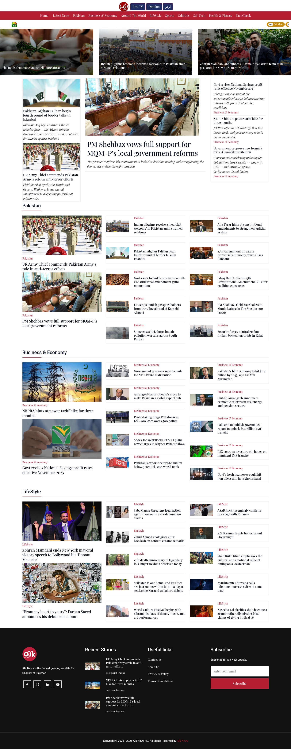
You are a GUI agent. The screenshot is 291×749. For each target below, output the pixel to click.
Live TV (138, 7)
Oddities (184, 16)
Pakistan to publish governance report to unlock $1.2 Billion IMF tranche (239, 428)
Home (44, 16)
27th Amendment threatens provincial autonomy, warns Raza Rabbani (240, 255)
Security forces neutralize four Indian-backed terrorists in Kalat (240, 333)
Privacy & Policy (158, 674)
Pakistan (79, 16)
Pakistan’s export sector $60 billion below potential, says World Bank (158, 465)
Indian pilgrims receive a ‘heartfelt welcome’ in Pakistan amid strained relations (143, 66)
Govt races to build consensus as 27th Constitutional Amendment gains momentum (159, 282)
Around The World (133, 16)
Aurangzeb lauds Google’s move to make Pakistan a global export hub (157, 396)
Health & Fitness (220, 16)
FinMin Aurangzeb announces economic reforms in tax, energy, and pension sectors (239, 402)
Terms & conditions (160, 681)
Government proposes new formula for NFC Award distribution (238, 150)
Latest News (61, 16)
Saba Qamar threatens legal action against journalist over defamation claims (157, 514)
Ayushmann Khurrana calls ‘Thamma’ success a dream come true (239, 586)
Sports (169, 16)
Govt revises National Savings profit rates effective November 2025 (238, 86)
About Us (153, 667)
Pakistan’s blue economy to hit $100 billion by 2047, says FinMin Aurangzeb (241, 375)
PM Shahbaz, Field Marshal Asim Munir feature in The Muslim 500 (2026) (240, 308)
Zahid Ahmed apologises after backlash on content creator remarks (159, 539)
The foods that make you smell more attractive (33, 68)
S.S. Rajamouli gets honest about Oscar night (239, 535)
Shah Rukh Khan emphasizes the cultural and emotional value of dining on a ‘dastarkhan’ (239, 560)
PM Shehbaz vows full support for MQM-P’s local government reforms (142, 148)
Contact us (155, 659)
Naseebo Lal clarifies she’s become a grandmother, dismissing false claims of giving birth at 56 (242, 613)
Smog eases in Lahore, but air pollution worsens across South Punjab (155, 335)
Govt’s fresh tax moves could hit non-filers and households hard (239, 476)
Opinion (154, 7)
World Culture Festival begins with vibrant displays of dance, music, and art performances (159, 613)
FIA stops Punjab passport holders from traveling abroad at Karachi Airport (157, 308)
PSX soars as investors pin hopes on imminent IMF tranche (241, 453)
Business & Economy (103, 16)
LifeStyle (156, 16)
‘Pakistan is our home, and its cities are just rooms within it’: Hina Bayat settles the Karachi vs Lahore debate (158, 586)
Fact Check (243, 16)
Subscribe (240, 684)
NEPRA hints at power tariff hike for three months (238, 121)
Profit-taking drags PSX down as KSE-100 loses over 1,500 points (156, 419)
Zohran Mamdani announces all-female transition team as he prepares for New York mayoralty (242, 66)
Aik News (182, 741)
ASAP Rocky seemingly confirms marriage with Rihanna (239, 512)
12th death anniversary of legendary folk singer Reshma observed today (158, 562)
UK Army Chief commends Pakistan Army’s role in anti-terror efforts (50, 177)
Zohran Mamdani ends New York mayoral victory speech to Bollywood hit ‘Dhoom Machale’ (57, 554)
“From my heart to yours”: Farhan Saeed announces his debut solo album (56, 614)
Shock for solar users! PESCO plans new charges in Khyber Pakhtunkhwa (159, 442)
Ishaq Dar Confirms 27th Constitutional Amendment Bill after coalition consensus (242, 282)
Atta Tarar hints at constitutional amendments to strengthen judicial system (241, 228)
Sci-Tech (199, 16)
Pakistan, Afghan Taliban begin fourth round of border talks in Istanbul (47, 115)
